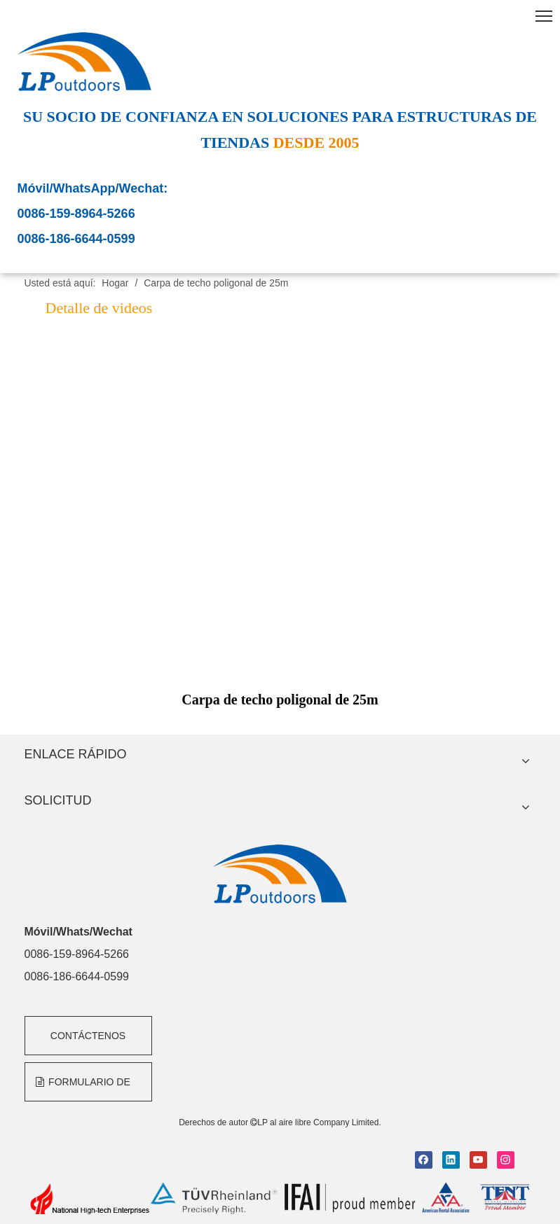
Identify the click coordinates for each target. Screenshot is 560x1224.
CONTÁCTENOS (87, 1035)
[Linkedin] (451, 1160)
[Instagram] (505, 1160)
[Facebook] (423, 1160)
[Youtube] (478, 1160)
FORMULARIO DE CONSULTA (83, 1088)
